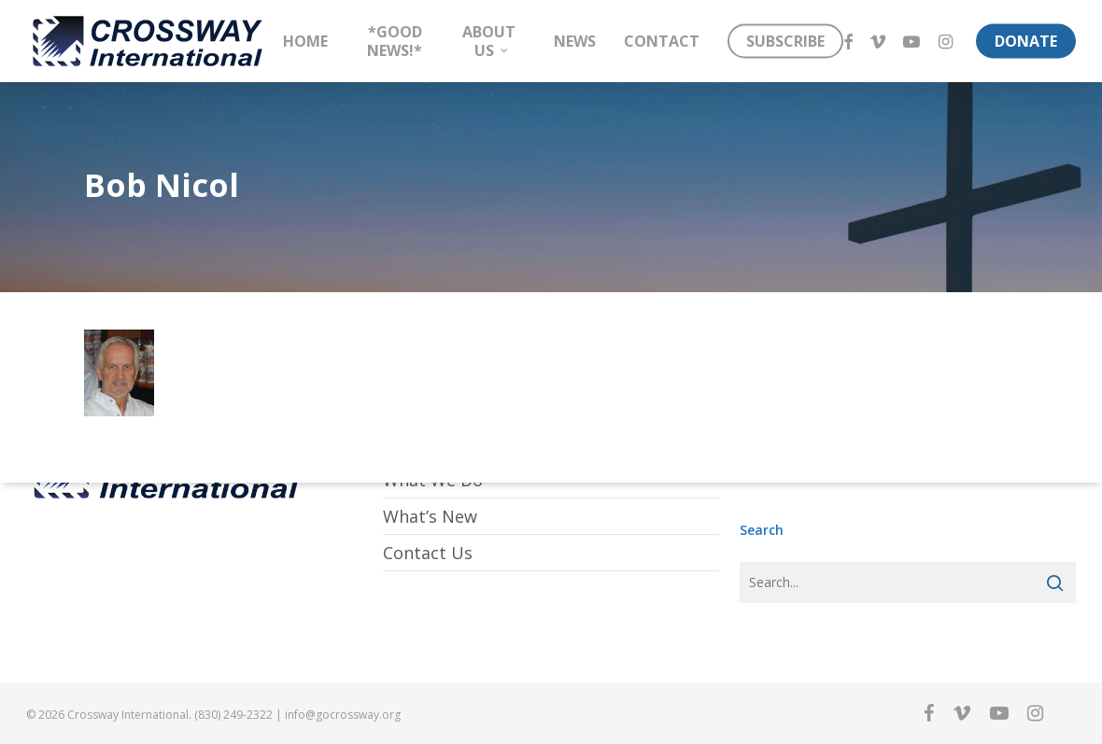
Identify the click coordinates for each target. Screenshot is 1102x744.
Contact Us (428, 552)
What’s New (430, 516)
